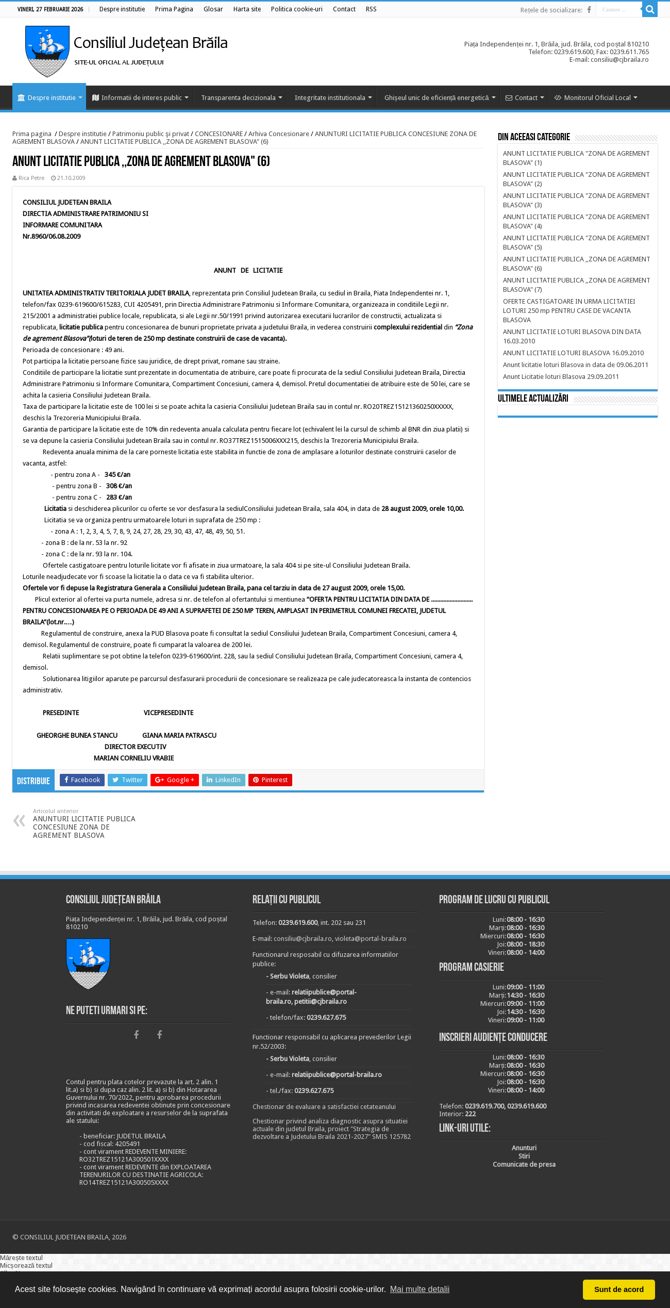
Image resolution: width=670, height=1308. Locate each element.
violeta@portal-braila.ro (371, 938)
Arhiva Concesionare (278, 134)
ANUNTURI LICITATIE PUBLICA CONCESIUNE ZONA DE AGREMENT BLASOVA (86, 823)
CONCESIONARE (219, 134)
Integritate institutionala (330, 98)
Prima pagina (32, 134)
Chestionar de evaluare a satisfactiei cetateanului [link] (324, 1107)
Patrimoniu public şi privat (150, 134)
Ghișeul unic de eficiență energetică (436, 98)
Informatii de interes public (137, 98)
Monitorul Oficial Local (592, 98)
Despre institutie (47, 98)
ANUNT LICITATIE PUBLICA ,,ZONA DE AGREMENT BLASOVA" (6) (174, 141)
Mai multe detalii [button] (420, 1289)
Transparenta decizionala (238, 98)
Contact (522, 98)
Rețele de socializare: (551, 10)
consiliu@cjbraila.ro (303, 938)
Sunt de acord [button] (619, 1289)
